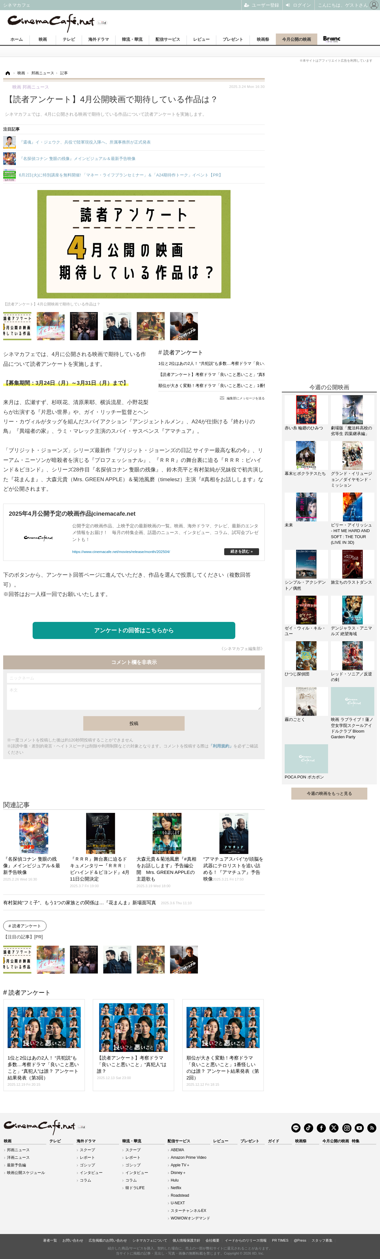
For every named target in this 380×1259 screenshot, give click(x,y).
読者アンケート (183, 352)
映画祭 (263, 39)
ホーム (16, 39)
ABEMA (177, 1150)
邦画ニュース (18, 1150)
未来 (289, 525)
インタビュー (91, 1172)
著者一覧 (50, 1240)
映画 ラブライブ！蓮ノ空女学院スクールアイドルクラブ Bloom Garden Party (352, 728)
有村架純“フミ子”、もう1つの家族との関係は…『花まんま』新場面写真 (97, 902)
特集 (355, 1141)
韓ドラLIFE (135, 1188)
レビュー (201, 39)
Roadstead (180, 1195)
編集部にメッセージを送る (246, 398)
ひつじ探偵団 (297, 674)
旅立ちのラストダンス (351, 582)
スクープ (87, 1150)
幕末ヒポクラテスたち (305, 473)
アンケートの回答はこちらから (134, 630)
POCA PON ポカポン (304, 777)
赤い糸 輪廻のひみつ (304, 428)
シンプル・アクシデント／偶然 (305, 585)
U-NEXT (178, 1203)
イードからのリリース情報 (246, 1240)
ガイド (273, 1141)
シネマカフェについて (149, 1240)
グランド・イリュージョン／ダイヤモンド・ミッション (351, 479)
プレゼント (233, 39)
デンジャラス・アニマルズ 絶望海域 (351, 631)
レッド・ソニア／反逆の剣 (351, 677)
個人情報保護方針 (186, 1240)
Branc (331, 39)
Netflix (176, 1188)
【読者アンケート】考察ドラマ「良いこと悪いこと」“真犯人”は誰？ (221, 374)
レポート (87, 1157)
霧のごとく (295, 719)
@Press (300, 1240)
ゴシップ (87, 1165)
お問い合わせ (72, 1240)
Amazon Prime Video (188, 1157)
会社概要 (212, 1240)
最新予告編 (16, 1165)
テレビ (69, 39)
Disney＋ (178, 1172)
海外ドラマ (98, 39)
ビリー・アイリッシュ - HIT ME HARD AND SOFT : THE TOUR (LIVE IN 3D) (351, 534)
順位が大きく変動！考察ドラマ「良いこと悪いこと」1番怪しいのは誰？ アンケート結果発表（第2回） (253, 385)
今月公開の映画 (296, 39)
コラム (85, 1180)
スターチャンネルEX (188, 1210)
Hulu (175, 1180)
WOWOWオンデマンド (190, 1218)
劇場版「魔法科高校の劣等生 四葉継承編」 (351, 431)
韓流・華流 (132, 39)
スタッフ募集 (322, 1240)
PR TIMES (280, 1240)
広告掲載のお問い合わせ (108, 1240)
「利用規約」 (221, 746)
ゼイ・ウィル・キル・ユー (305, 631)
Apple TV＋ (180, 1165)
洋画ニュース (18, 1157)
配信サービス (167, 39)
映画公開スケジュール (26, 1172)
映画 (43, 39)
